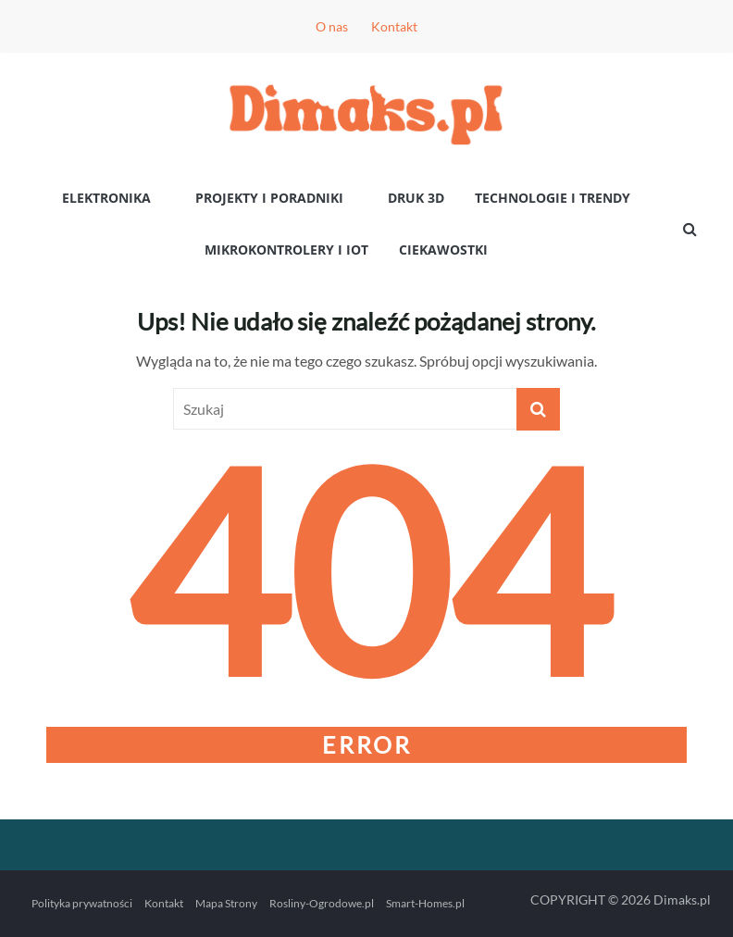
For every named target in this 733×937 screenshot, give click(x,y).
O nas (332, 26)
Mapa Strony (226, 903)
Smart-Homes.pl (425, 903)
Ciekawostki (443, 249)
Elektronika (106, 197)
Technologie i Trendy (552, 197)
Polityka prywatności (81, 903)
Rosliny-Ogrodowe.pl (321, 903)
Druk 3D (416, 197)
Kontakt (394, 26)
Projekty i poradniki (269, 197)
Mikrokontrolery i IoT (286, 249)
